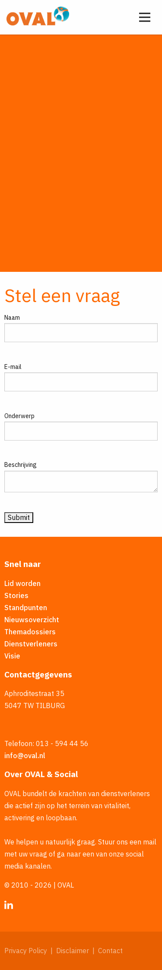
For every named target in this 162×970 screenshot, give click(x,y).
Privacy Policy (25, 950)
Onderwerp (19, 416)
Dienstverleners (30, 643)
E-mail (13, 367)
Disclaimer (72, 950)
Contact (110, 950)
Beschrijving (20, 465)
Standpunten (25, 607)
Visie (12, 656)
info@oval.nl (24, 755)
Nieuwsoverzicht (31, 619)
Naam (12, 317)
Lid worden (22, 583)
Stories (16, 595)
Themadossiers (30, 631)
